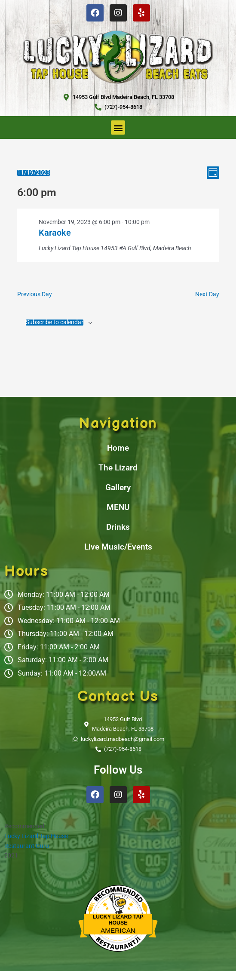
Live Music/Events (118, 547)
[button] (118, 127)
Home (118, 448)
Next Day (207, 294)
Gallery (118, 487)
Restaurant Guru (26, 845)
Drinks (118, 527)
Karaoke (55, 232)
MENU (118, 507)
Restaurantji (118, 938)
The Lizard (118, 468)
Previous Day (34, 294)
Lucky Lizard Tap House (36, 836)
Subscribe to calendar (54, 323)
